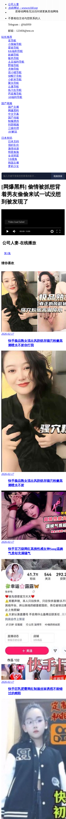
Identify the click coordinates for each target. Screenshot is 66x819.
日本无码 (13, 141)
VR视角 (12, 159)
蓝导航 (12, 40)
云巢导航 (13, 86)
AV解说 (12, 131)
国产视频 (6, 103)
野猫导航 (13, 65)
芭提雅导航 (15, 93)
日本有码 (6, 137)
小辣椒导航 (15, 44)
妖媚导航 (13, 54)
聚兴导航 (13, 83)
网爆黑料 (13, 110)
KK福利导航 (15, 51)
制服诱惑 (13, 121)
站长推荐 (6, 37)
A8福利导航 (15, 97)
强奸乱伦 (13, 145)
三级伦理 (13, 128)
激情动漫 (13, 148)
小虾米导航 (15, 79)
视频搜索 (58, 176)
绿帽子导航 (15, 75)
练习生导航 (15, 90)
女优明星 (13, 155)
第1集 (7, 253)
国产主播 (13, 106)
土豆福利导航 (16, 61)
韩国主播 (13, 162)
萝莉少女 (13, 166)
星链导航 (13, 47)
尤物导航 (13, 68)
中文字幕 (13, 114)
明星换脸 (13, 152)
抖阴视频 (13, 124)
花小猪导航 (15, 72)
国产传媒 (13, 117)
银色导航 (13, 58)
